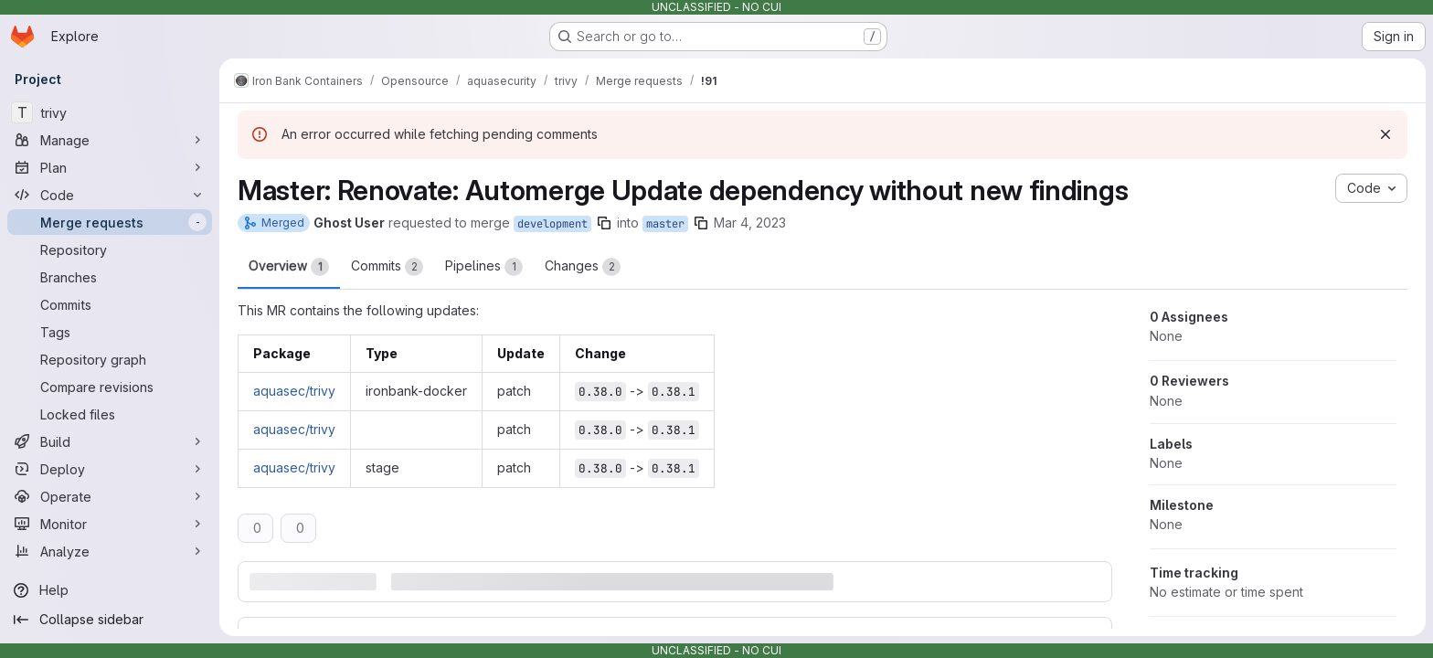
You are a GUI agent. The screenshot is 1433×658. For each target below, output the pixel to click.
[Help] (109, 590)
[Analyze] (109, 551)
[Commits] (109, 304)
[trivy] (109, 112)
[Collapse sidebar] (109, 619)
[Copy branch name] (604, 223)
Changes (583, 267)
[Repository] (109, 249)
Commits (387, 267)
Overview (289, 267)
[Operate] (109, 496)
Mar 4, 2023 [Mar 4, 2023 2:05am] (750, 222)
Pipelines (484, 267)
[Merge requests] (109, 222)
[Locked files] (109, 414)
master (665, 224)
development (552, 224)
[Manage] (109, 140)
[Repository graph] (109, 359)
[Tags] (109, 332)
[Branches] (109, 277)
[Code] (109, 194)
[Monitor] (109, 523)
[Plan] (109, 167)
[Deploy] (109, 469)
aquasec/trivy (294, 390)
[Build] (109, 441)
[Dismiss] (1385, 134)
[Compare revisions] (109, 386)
